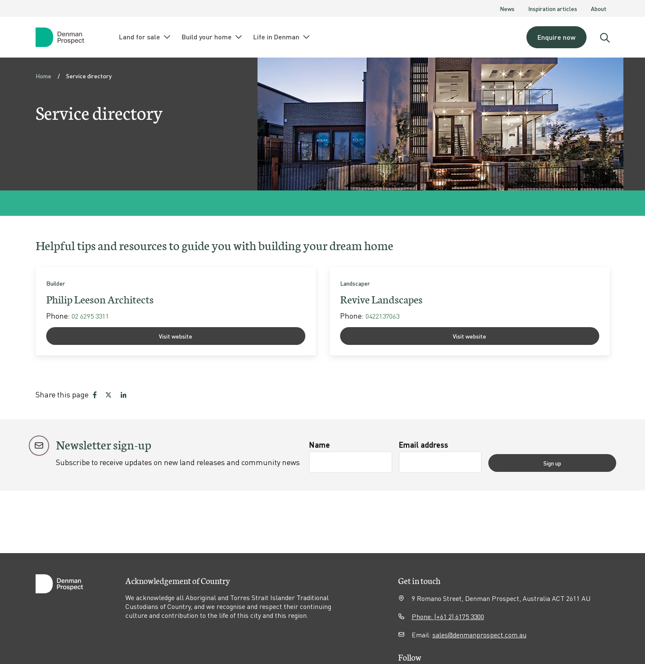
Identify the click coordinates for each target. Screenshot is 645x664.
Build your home (212, 36)
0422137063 (382, 315)
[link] (176, 311)
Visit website (175, 336)
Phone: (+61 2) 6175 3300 (448, 616)
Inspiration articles (552, 8)
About (598, 8)
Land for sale (145, 36)
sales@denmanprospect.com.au (479, 634)
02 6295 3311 (90, 315)
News (507, 8)
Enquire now (556, 37)
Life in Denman (282, 36)
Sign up (584, 462)
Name (319, 444)
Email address (455, 444)
